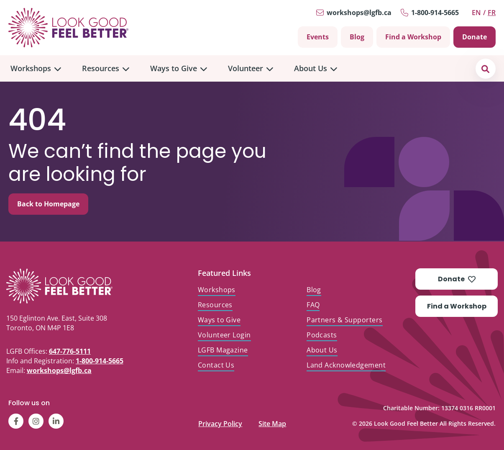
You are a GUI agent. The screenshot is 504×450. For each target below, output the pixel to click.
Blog (357, 36)
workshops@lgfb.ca (359, 12)
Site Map (272, 421)
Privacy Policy (220, 421)
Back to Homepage (48, 203)
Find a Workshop (413, 36)
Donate (474, 36)
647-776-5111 (70, 351)
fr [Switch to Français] (492, 12)
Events (318, 36)
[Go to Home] (68, 27)
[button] (485, 68)
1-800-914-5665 (435, 12)
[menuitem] (36, 68)
